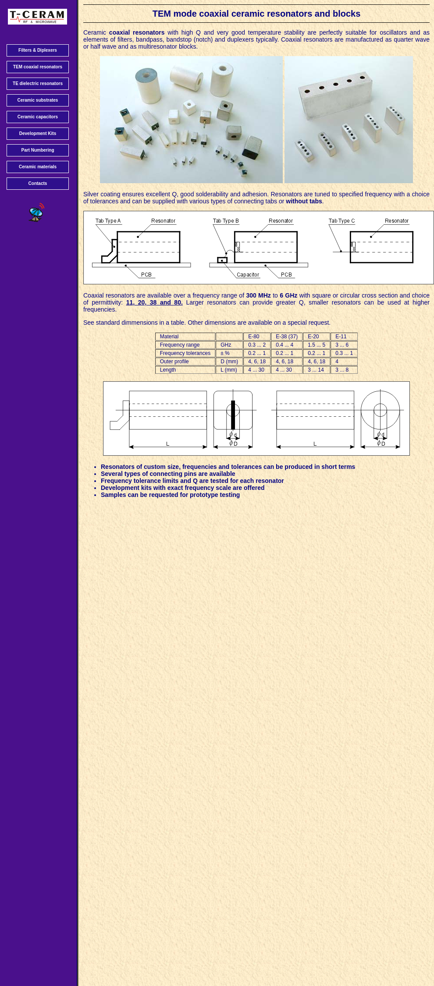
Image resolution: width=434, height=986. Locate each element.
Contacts (37, 183)
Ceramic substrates (38, 100)
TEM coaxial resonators (37, 66)
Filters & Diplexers (37, 50)
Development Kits (37, 133)
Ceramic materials (38, 166)
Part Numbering (37, 150)
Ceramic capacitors (38, 116)
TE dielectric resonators (38, 83)
